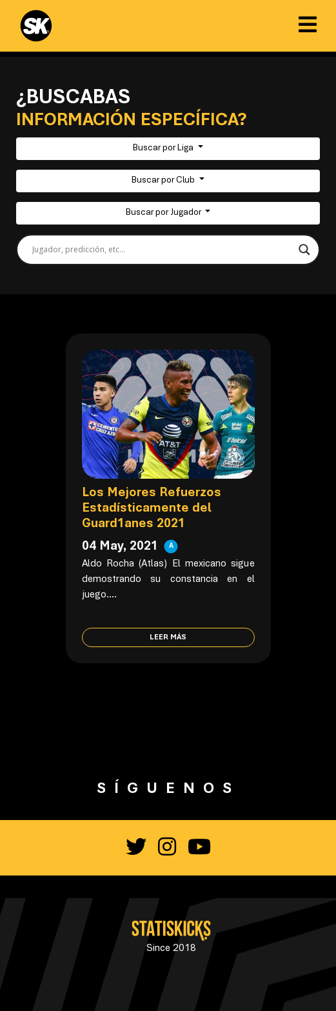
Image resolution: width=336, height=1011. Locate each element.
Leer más (168, 637)
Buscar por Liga (164, 148)
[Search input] (162, 250)
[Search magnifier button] (304, 250)
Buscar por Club (164, 180)
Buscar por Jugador (164, 212)
